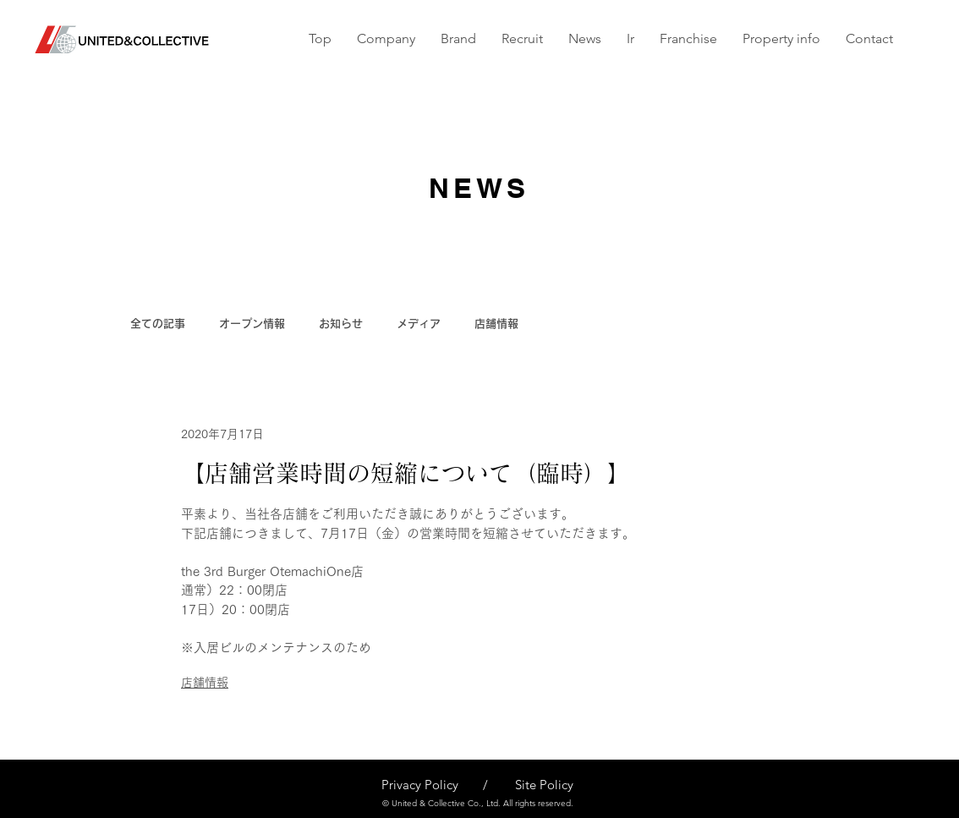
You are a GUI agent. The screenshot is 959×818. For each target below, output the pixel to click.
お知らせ (341, 323)
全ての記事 (157, 323)
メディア (419, 323)
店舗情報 (496, 323)
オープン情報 (252, 323)
